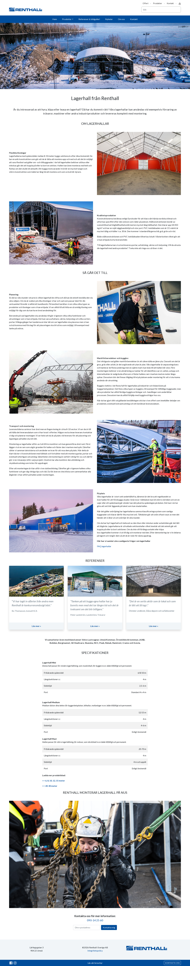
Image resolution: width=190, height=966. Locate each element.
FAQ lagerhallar (104, 546)
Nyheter (109, 19)
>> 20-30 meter (49, 786)
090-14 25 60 (95, 920)
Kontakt (170, 3)
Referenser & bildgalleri (89, 19)
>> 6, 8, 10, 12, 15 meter (53, 780)
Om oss (121, 19)
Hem (54, 19)
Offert (145, 3)
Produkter (157, 3)
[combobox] (161, 9)
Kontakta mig (109, 927)
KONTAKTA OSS (172, 963)
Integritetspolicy (95, 950)
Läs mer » (36, 626)
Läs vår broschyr (95, 963)
